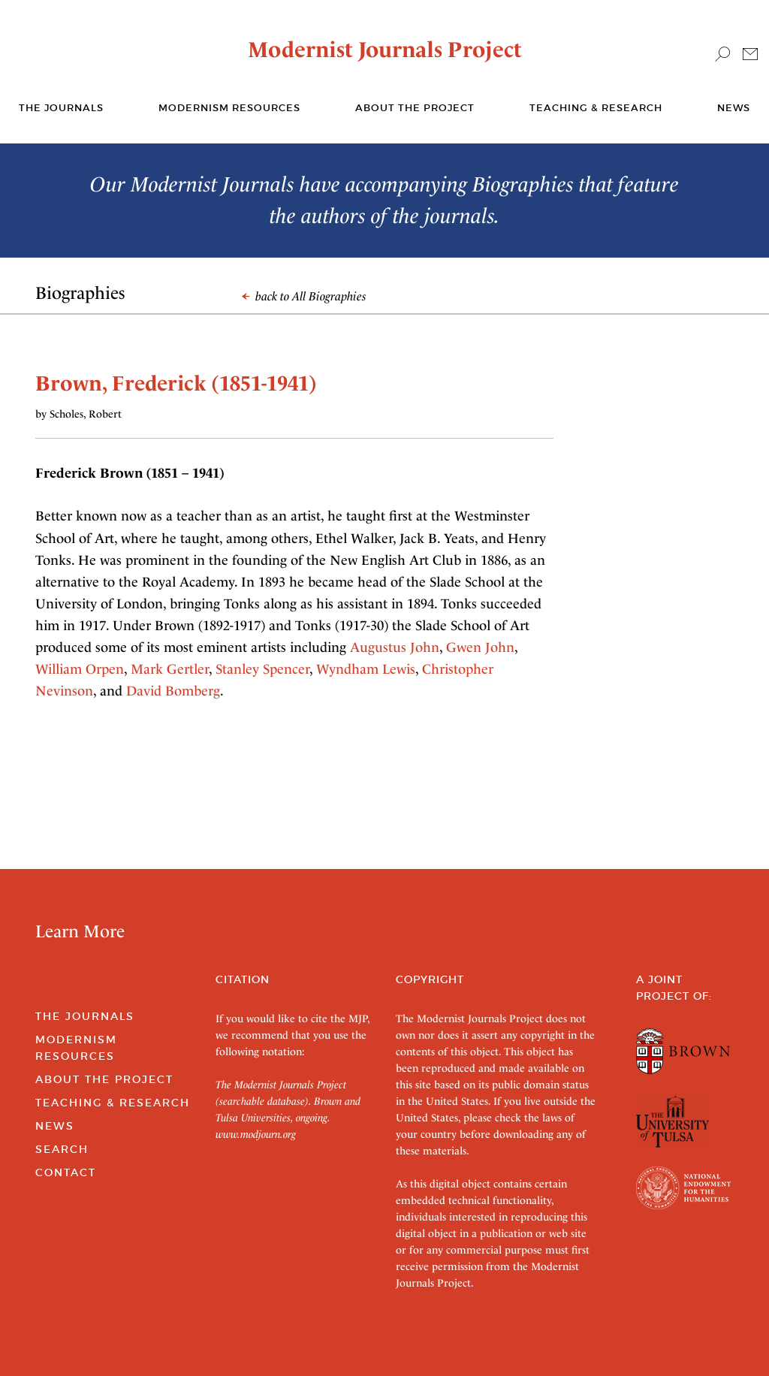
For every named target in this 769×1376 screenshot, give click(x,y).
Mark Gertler (170, 669)
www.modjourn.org (256, 1134)
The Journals (84, 1016)
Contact (65, 1172)
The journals (61, 107)
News (733, 107)
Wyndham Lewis (365, 669)
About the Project (415, 107)
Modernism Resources (229, 107)
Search (62, 1149)
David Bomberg (173, 691)
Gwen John (480, 647)
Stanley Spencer (262, 669)
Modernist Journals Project (385, 49)
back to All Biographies (304, 296)
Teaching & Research (595, 107)
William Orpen (79, 669)
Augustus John (394, 647)
